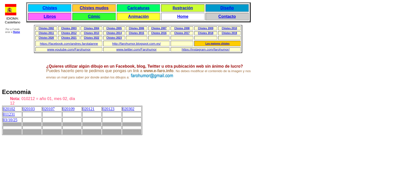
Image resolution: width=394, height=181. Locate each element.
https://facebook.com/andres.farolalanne (69, 44)
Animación (138, 16)
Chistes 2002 (46, 28)
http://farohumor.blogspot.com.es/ (136, 44)
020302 (128, 109)
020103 (29, 109)
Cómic (94, 16)
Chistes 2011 (46, 33)
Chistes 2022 (91, 37)
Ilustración (183, 8)
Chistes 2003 (69, 28)
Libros (50, 16)
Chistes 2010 (229, 28)
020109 (69, 109)
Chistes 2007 (159, 28)
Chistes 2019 (229, 33)
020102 (9, 109)
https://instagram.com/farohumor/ (206, 49)
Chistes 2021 (69, 37)
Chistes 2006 (136, 28)
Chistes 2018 (205, 33)
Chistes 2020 (46, 37)
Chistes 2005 (114, 28)
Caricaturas (138, 8)
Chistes (49, 8)
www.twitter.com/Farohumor (136, 49)
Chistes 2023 (114, 37)
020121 (88, 109)
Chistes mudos (94, 8)
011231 (9, 114)
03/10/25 (10, 120)
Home (182, 16)
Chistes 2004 (91, 28)
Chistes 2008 (181, 28)
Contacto (227, 16)
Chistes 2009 (205, 28)
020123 (108, 109)
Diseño (227, 8)
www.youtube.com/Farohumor (69, 49)
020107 (48, 109)
